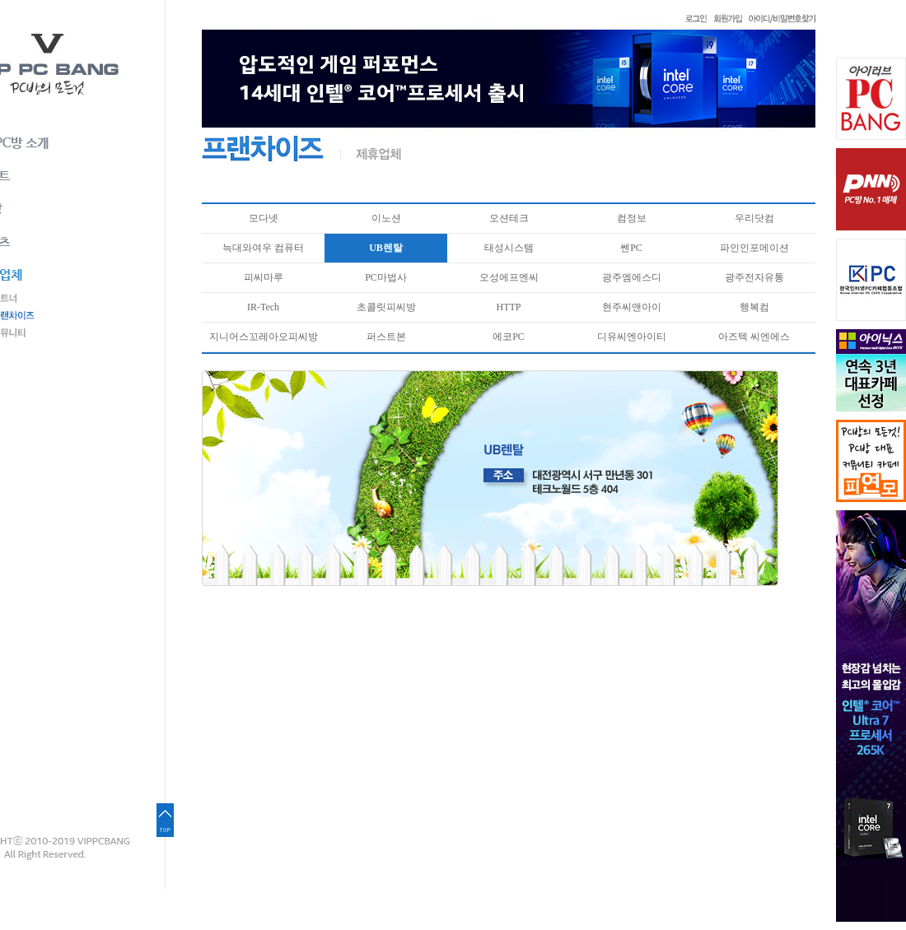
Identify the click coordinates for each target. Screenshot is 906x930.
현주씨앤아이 (631, 307)
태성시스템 (509, 247)
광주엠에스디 (631, 277)
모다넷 (263, 218)
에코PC (509, 336)
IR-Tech (263, 307)
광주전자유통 (754, 277)
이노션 (386, 218)
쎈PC (631, 247)
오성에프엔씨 (509, 277)
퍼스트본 (386, 336)
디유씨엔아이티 (631, 336)
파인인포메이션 (754, 247)
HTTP (509, 307)
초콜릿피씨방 (386, 307)
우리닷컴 (754, 218)
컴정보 (632, 218)
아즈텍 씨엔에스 (754, 336)
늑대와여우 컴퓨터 (263, 247)
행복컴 (754, 307)
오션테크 (509, 218)
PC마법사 (386, 277)
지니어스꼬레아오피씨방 (263, 336)
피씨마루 (263, 277)
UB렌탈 (386, 247)
